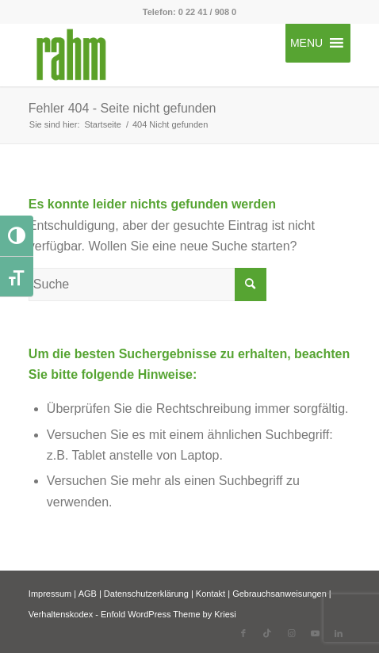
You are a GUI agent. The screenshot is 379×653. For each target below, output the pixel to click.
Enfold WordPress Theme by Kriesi (168, 614)
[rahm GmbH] (157, 54)
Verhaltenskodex (61, 614)
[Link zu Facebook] (243, 633)
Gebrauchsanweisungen (279, 593)
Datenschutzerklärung (146, 593)
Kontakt (210, 593)
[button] (306, 43)
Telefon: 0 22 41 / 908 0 (189, 12)
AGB (87, 593)
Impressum (50, 593)
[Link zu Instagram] (291, 633)
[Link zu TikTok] (267, 633)
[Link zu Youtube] (315, 633)
